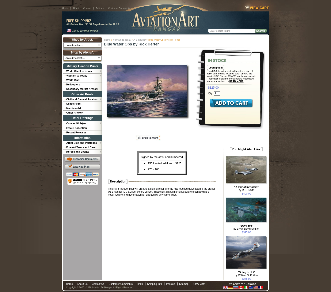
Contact (87, 8)
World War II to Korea (79, 71)
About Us (82, 283)
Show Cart (199, 283)
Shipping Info (154, 283)
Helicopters (73, 84)
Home (65, 8)
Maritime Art (73, 108)
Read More (236, 81)
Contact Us (98, 283)
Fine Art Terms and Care (80, 147)
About (76, 8)
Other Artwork (74, 112)
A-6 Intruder (139, 39)
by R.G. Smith (246, 189)
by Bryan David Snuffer (246, 227)
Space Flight (73, 103)
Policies (100, 8)
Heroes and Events (77, 151)
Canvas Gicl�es (76, 123)
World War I (73, 80)
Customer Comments (119, 8)
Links (140, 283)
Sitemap (184, 283)
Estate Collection (76, 128)
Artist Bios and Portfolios (81, 142)
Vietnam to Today (122, 39)
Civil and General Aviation (82, 99)
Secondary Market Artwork (82, 89)
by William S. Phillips (246, 274)
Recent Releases (76, 132)
